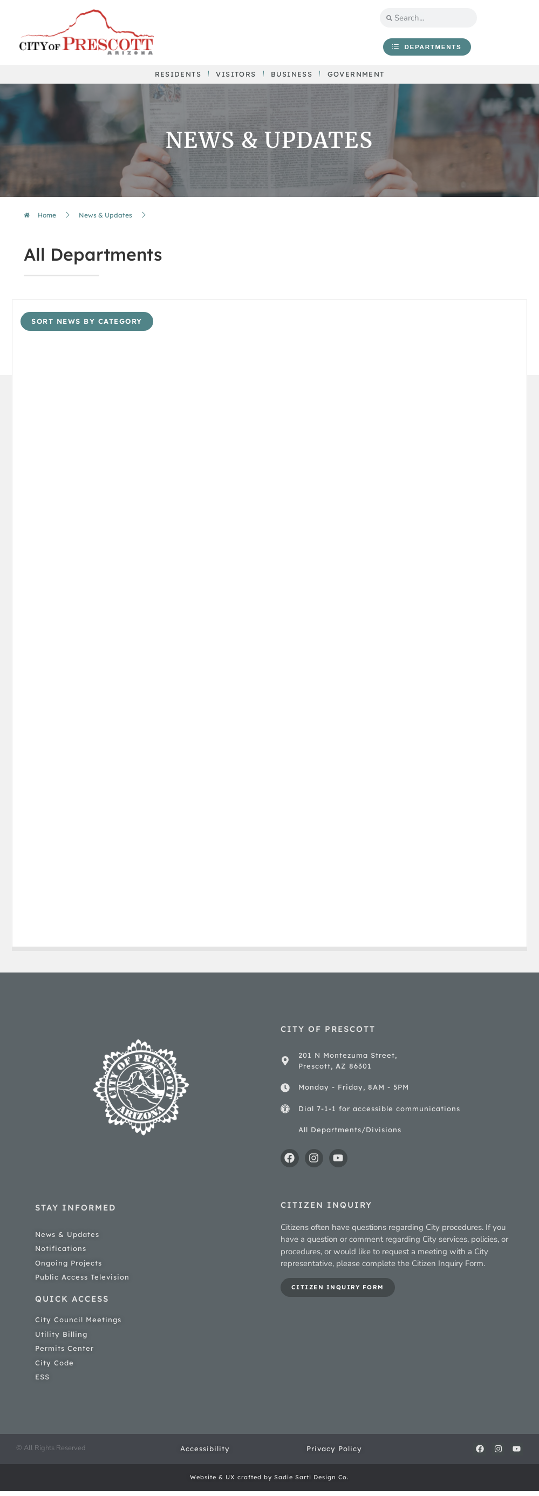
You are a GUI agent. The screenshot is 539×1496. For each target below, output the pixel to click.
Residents (176, 77)
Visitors (235, 77)
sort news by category (86, 326)
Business (292, 77)
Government (358, 77)
